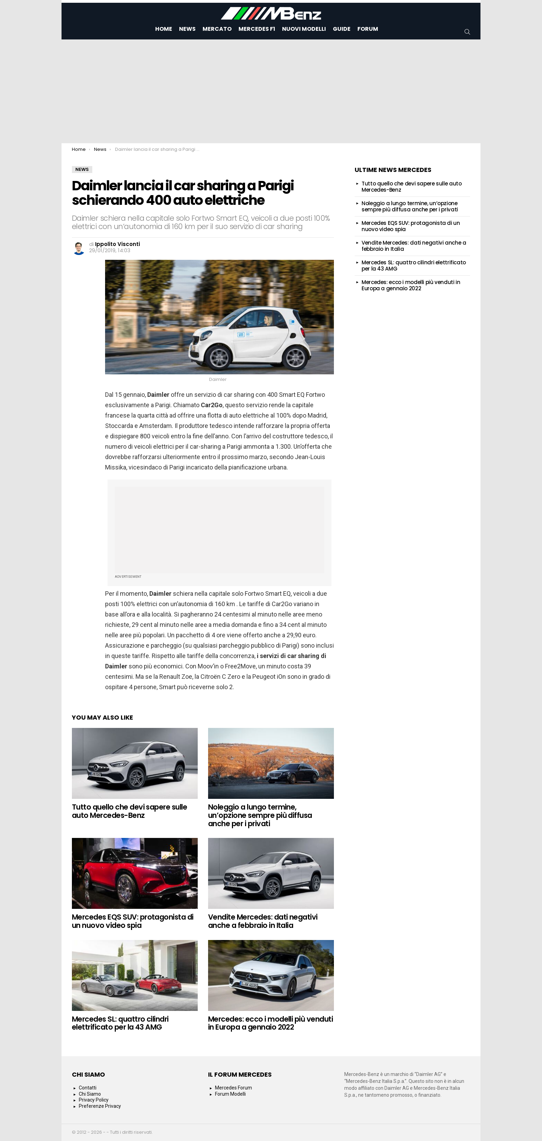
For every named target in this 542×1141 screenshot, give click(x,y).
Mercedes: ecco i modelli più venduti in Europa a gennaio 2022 (270, 1023)
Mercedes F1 (257, 29)
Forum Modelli (230, 1094)
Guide (342, 29)
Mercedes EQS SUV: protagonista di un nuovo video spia (133, 921)
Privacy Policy (94, 1100)
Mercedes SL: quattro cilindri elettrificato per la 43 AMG (120, 1023)
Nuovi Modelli (304, 29)
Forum (367, 29)
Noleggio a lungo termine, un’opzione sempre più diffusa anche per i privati (260, 815)
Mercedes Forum (233, 1087)
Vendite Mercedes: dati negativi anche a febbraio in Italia (263, 921)
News (187, 29)
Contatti (87, 1087)
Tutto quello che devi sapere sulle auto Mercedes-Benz (129, 811)
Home (163, 29)
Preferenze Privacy (100, 1106)
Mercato (217, 29)
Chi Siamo (90, 1094)
